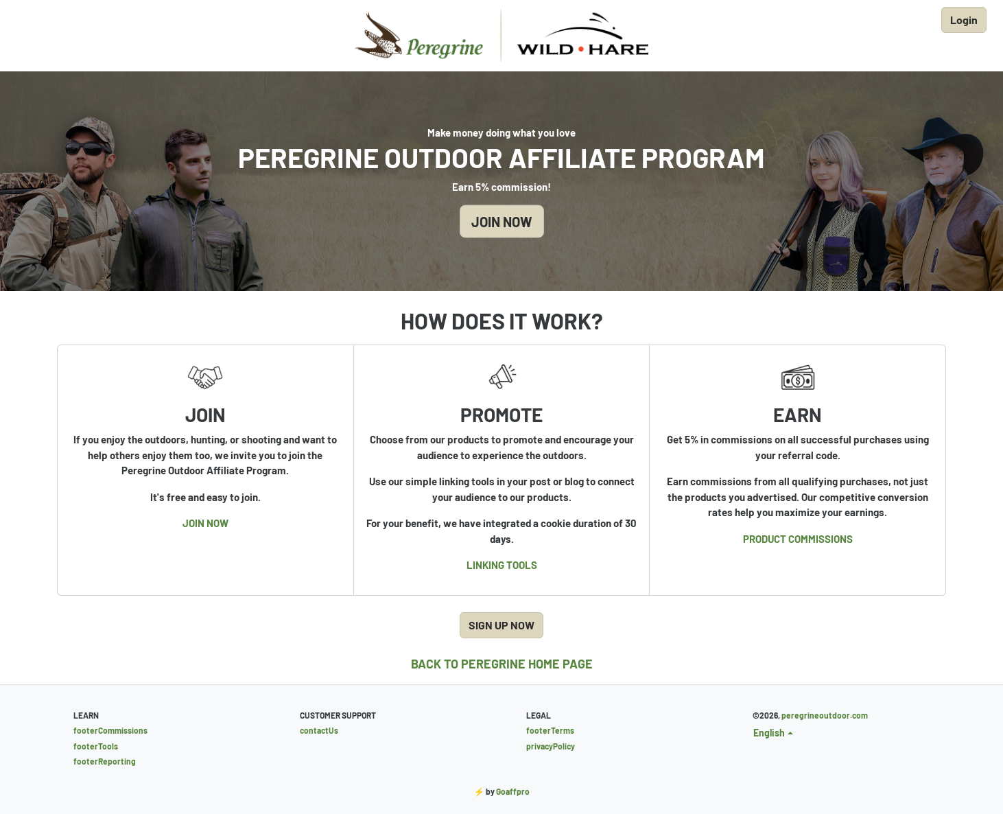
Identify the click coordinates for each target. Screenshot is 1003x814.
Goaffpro (513, 791)
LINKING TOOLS (502, 565)
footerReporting (104, 761)
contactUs (319, 730)
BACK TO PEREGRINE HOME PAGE (502, 663)
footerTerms (550, 730)
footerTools (95, 746)
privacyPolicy (550, 746)
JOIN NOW (501, 221)
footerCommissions (110, 730)
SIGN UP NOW (501, 624)
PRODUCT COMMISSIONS (798, 539)
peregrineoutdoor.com (824, 715)
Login (964, 19)
